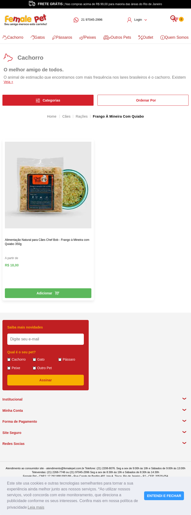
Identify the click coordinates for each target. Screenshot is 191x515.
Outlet (145, 37)
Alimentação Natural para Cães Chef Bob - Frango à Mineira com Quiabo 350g (47, 242)
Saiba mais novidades (25, 327)
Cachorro (12, 37)
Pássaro (69, 359)
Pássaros (62, 37)
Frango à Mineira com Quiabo (118, 116)
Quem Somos (174, 37)
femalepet (52, 116)
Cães (66, 116)
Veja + (8, 82)
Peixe (16, 368)
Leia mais (36, 507)
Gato (40, 359)
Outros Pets (117, 37)
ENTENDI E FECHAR (164, 496)
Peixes (87, 37)
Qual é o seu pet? (21, 352)
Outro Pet (44, 368)
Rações (81, 116)
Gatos (38, 37)
